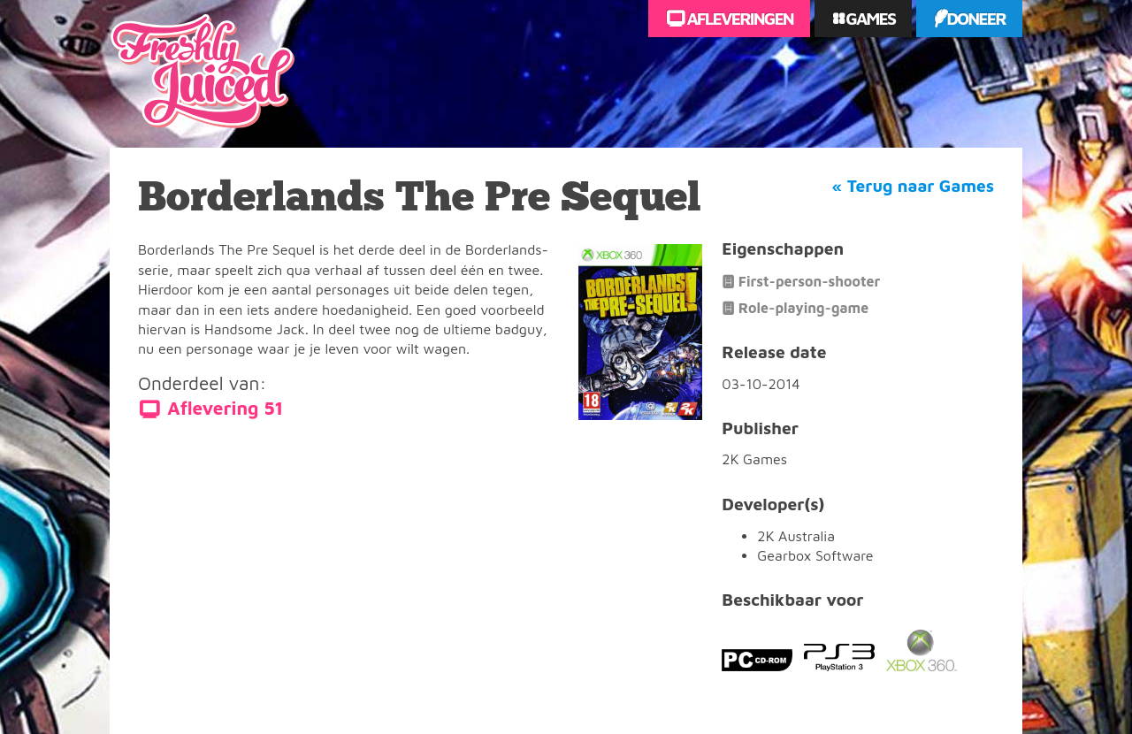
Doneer (976, 18)
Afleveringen (738, 18)
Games (869, 18)
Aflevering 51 (225, 408)
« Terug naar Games (913, 185)
